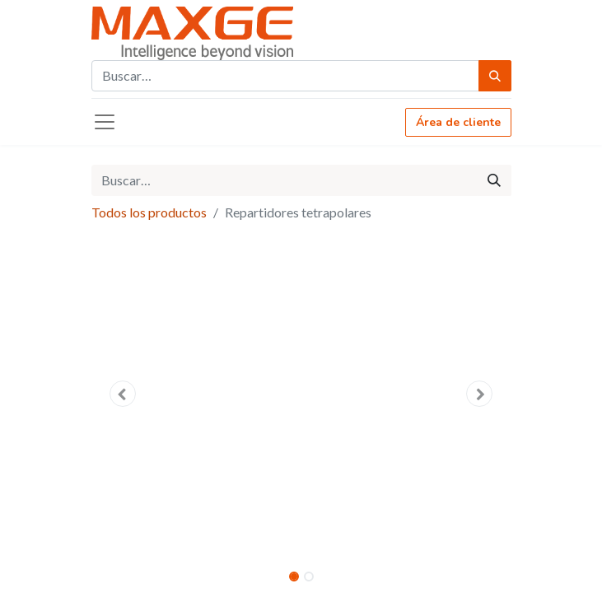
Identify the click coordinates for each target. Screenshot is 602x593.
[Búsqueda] (494, 75)
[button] (123, 393)
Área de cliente (458, 122)
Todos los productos (149, 212)
